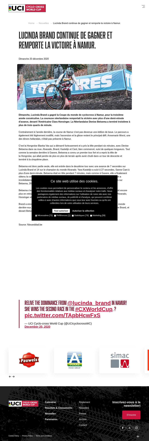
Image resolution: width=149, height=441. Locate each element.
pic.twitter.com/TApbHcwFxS (62, 315)
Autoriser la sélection (83, 211)
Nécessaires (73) (44, 215)
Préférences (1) (62, 215)
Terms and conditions (44, 436)
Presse (82, 413)
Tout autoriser (61, 211)
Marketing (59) (97, 215)
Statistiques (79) (80, 215)
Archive (83, 419)
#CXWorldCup (94, 309)
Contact (83, 425)
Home (31, 23)
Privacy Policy (27, 436)
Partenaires (51, 419)
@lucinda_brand (89, 303)
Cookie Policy (14, 436)
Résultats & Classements (58, 408)
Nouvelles (44, 23)
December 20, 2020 (37, 326)
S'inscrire (131, 415)
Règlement (84, 402)
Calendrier (50, 402)
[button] (10, 376)
